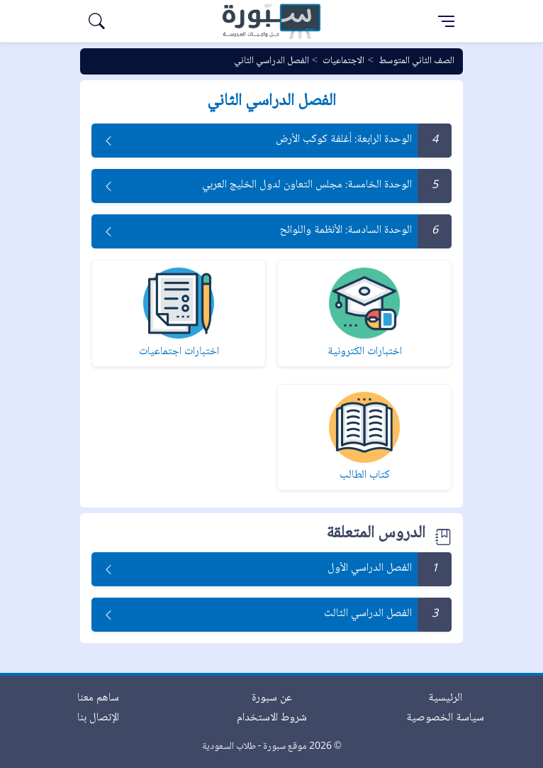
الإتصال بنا (98, 718)
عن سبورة (272, 698)
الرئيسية (445, 698)
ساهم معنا (98, 698)
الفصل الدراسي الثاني (271, 61)
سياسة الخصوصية (445, 718)
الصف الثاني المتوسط (416, 61)
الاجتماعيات (343, 61)
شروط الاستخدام (272, 718)
